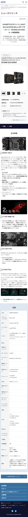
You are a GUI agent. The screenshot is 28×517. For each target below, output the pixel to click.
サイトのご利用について (13, 505)
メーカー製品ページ (14, 456)
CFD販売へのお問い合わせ (6, 507)
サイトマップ (22, 505)
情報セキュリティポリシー (6, 503)
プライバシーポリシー (17, 503)
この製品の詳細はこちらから (19, 120)
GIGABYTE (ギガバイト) (15, 105)
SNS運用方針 (3, 505)
